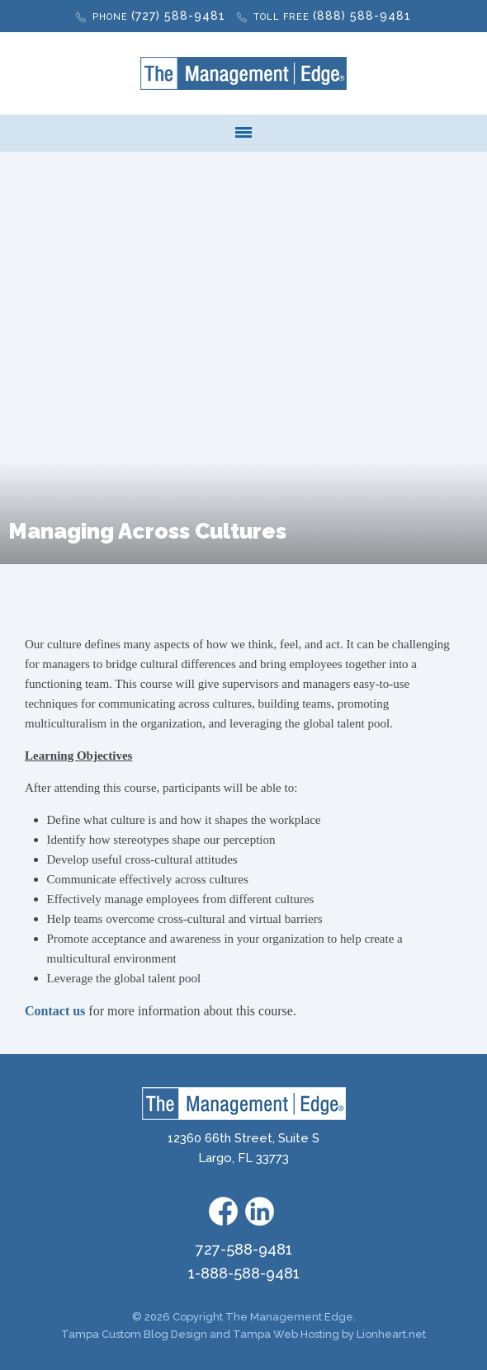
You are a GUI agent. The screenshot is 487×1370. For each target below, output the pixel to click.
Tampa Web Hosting (286, 1334)
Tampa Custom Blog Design (134, 1334)
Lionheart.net (391, 1334)
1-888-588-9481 (244, 1273)
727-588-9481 (244, 1249)
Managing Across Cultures (147, 531)
